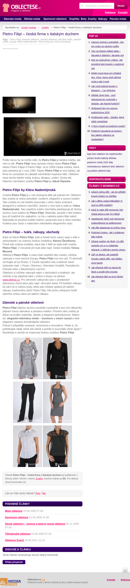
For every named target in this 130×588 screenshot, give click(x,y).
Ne (43, 493)
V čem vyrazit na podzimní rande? (108, 126)
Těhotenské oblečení (17, 533)
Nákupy (102, 19)
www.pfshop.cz (11, 279)
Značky (92, 19)
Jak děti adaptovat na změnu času (108, 227)
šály (111, 162)
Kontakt (123, 12)
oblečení (105, 166)
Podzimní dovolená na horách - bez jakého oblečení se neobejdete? (107, 135)
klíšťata (112, 158)
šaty (89, 154)
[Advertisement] (42, 73)
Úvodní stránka (28, 27)
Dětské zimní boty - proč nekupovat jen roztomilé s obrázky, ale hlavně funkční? (105, 99)
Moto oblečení (13, 511)
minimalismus (94, 166)
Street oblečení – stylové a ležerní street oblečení (35, 524)
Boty (84, 19)
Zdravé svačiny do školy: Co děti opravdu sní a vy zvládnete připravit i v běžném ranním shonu (108, 245)
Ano (38, 493)
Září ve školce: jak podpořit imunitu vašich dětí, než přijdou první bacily (106, 258)
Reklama (110, 12)
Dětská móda (32, 19)
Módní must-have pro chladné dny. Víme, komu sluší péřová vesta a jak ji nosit (106, 77)
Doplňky (74, 19)
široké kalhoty (101, 158)
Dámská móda (12, 19)
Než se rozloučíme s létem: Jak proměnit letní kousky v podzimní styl (107, 64)
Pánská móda (118, 19)
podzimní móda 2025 (97, 162)
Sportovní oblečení (55, 19)
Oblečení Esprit (14, 540)
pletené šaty (104, 170)
